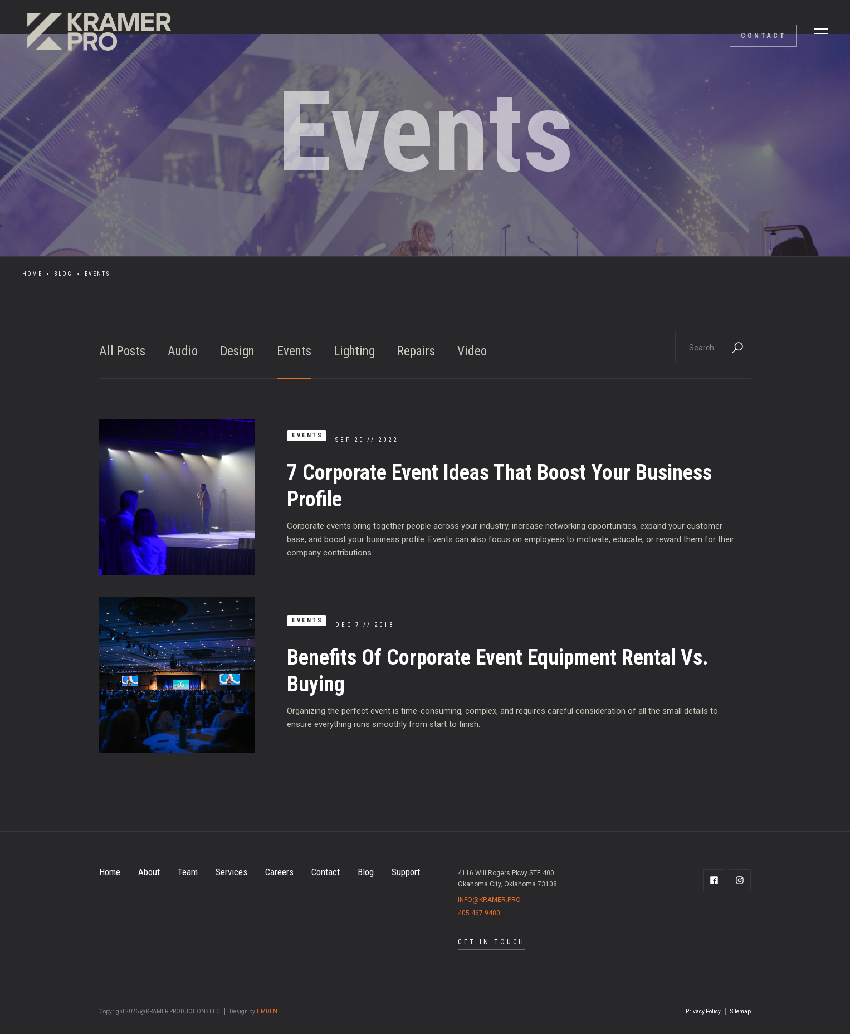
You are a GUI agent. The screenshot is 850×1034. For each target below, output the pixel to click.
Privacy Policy (703, 1011)
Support (406, 871)
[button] (821, 31)
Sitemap (740, 1011)
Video (472, 351)
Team (188, 871)
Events (294, 351)
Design (237, 351)
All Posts (122, 351)
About (149, 871)
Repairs (416, 351)
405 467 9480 (479, 913)
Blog (63, 274)
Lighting (354, 351)
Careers (279, 871)
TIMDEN (266, 1011)
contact (764, 36)
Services (231, 871)
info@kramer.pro (489, 900)
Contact (325, 871)
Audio (183, 351)
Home (32, 274)
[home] (94, 31)
